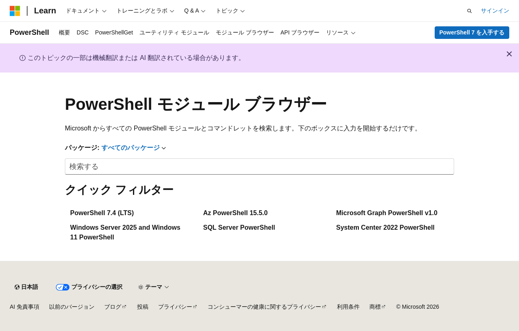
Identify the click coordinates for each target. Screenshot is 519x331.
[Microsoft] (15, 11)
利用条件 (348, 306)
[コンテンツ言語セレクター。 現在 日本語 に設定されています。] (26, 287)
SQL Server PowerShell (239, 227)
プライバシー (175, 306)
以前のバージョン (71, 306)
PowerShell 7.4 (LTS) (102, 212)
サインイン (495, 10)
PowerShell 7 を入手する (471, 32)
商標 (375, 306)
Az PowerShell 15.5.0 (235, 212)
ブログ (112, 306)
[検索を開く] (469, 11)
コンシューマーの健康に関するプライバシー (264, 306)
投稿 (142, 306)
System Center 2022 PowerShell (385, 227)
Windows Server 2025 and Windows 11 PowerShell (125, 232)
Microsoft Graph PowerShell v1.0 (387, 212)
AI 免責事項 (24, 306)
